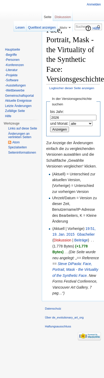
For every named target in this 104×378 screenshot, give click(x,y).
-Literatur (11, 70)
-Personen (12, 60)
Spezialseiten (17, 147)
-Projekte (11, 75)
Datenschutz (53, 308)
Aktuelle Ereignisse (18, 100)
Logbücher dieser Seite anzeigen (71, 88)
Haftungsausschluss (58, 326)
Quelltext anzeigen (42, 27)
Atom (16, 142)
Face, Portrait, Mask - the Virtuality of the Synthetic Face (75, 270)
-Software (11, 80)
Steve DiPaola (69, 264)
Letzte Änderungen (18, 106)
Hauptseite (12, 49)
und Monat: (59, 123)
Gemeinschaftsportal (19, 96)
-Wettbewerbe (14, 90)
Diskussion (62, 240)
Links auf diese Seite (22, 128)
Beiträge (81, 240)
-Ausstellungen (15, 85)
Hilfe (96, 28)
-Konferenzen (14, 65)
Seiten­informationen (22, 152)
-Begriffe (11, 55)
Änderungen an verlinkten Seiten (19, 135)
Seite (47, 17)
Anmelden (94, 4)
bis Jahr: (57, 112)
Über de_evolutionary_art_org (64, 317)
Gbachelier (86, 234)
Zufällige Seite (15, 111)
